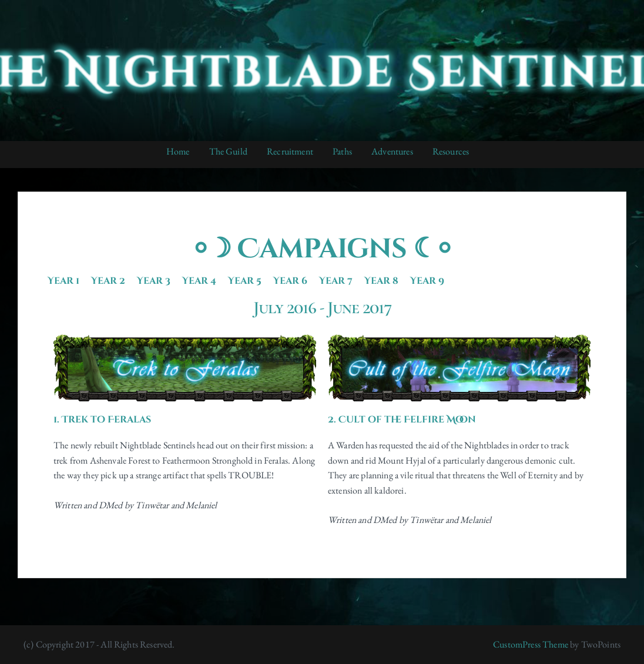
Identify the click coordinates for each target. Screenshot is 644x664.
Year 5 (244, 280)
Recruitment (290, 151)
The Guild (228, 151)
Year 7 (336, 280)
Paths (342, 151)
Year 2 (108, 280)
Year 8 (381, 280)
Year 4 (199, 280)
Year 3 (153, 280)
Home (178, 151)
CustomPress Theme (530, 644)
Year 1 (63, 280)
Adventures (392, 151)
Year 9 (427, 280)
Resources (450, 151)
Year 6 (290, 280)
